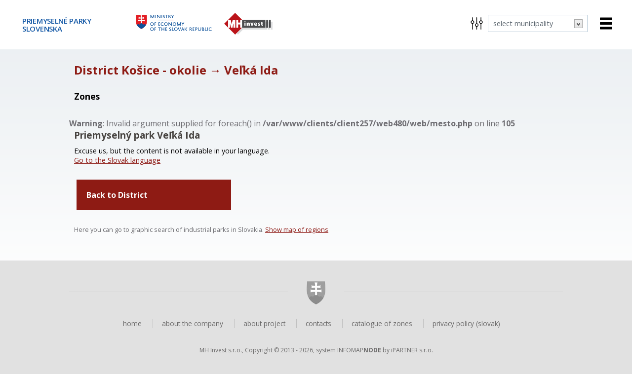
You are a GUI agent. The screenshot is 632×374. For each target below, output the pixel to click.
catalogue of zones (382, 323)
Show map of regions (296, 229)
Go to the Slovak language (117, 160)
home (132, 323)
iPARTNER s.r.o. (412, 350)
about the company (192, 323)
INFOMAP (359, 350)
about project (264, 323)
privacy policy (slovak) (466, 323)
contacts (318, 323)
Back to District (117, 194)
